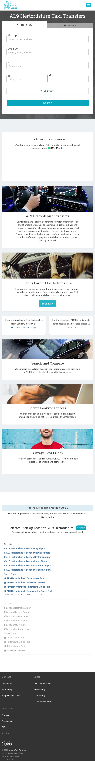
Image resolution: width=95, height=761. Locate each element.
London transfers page (23, 324)
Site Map (5, 708)
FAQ (4, 720)
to (25, 542)
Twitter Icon (9, 737)
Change (81, 521)
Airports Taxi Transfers (16, 743)
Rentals (72, 25)
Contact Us (6, 677)
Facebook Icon (4, 737)
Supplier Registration (10, 689)
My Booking (6, 683)
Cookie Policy (39, 689)
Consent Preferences (42, 695)
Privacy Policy (39, 683)
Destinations (7, 714)
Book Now (47, 300)
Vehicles (5, 726)
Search (47, 102)
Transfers (26, 24)
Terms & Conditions (41, 677)
